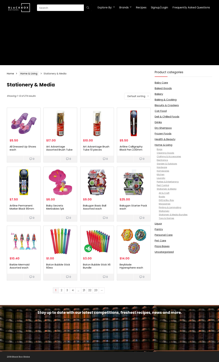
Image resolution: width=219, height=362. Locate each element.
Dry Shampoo (163, 128)
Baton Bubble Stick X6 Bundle (97, 266)
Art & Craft (164, 193)
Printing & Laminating (170, 207)
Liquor (158, 223)
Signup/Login (159, 7)
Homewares (163, 170)
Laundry (161, 178)
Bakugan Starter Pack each (133, 207)
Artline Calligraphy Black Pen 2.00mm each (131, 150)
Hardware (162, 167)
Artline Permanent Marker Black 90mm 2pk (22, 208)
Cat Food (161, 111)
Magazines (164, 203)
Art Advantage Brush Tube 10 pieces (96, 148)
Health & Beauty (165, 139)
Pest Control (163, 185)
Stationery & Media (166, 188)
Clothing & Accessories (169, 156)
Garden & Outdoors (167, 163)
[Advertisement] (109, 41)
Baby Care (161, 82)
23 (95, 290)
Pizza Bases (162, 246)
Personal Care (164, 235)
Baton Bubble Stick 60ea (58, 266)
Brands (124, 7)
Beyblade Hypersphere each (131, 266)
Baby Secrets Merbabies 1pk (55, 207)
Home (10, 73)
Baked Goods (163, 88)
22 (89, 290)
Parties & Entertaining (168, 181)
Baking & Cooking (166, 99)
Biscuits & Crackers (167, 105)
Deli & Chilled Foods (167, 116)
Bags (159, 149)
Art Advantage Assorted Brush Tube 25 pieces (59, 150)
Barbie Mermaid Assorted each (19, 266)
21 (84, 290)
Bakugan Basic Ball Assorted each (94, 207)
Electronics (162, 160)
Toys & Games (166, 218)
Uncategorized (164, 252)
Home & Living (28, 73)
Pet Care (160, 240)
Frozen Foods (163, 133)
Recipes (141, 7)
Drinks (158, 122)
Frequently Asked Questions (191, 7)
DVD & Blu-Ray (166, 200)
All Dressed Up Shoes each (23, 148)
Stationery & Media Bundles (173, 214)
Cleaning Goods (165, 152)
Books (162, 196)
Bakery (159, 94)
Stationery (164, 211)
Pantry (159, 229)
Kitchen (160, 174)
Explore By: (105, 7)
